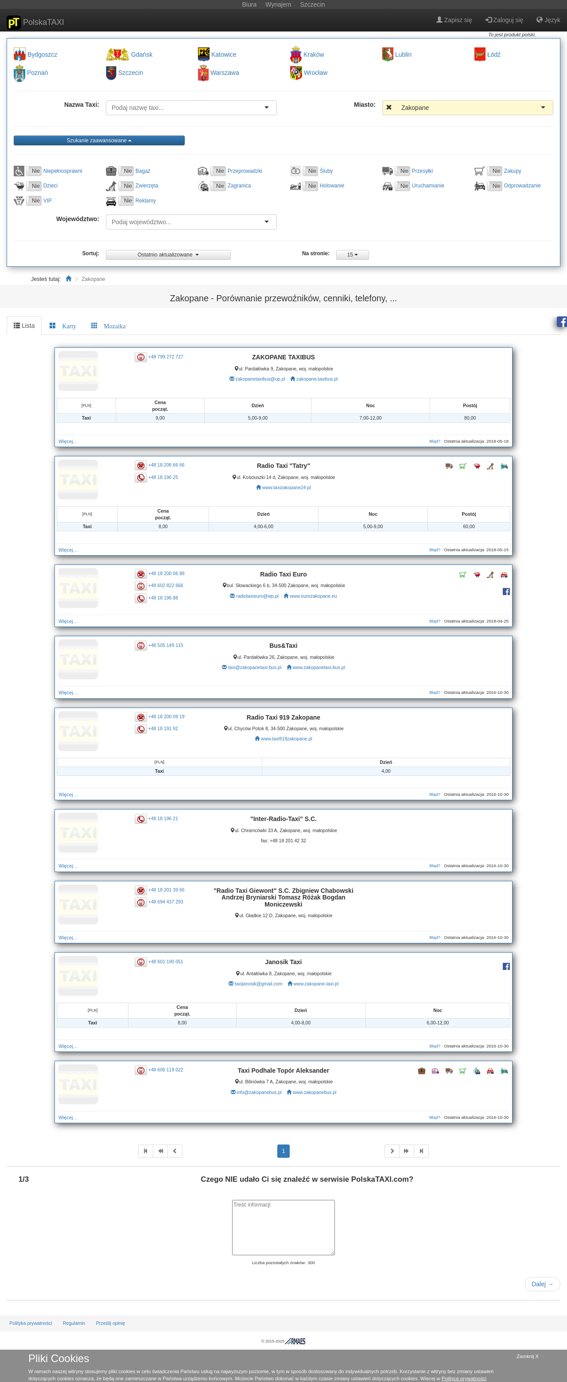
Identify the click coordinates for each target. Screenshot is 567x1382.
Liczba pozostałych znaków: (279, 1262)
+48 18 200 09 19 (166, 716)
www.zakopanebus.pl (315, 1092)
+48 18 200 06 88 (166, 573)
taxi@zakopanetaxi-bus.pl (254, 667)
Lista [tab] (24, 325)
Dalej (543, 1284)
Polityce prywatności (464, 1378)
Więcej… (68, 441)
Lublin (403, 54)
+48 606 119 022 (165, 1069)
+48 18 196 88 (163, 597)
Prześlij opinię (110, 1323)
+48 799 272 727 (165, 356)
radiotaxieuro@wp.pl (257, 596)
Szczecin (130, 73)
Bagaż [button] (143, 171)
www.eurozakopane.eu (313, 596)
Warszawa (224, 73)
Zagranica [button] (239, 186)
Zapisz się (454, 19)
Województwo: (77, 218)
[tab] (63, 325)
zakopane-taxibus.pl (317, 379)
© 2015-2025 (283, 1341)
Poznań (37, 73)
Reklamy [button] (146, 201)
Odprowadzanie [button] (522, 186)
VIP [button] (47, 201)
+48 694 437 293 (165, 901)
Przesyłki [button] (422, 171)
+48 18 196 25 (163, 476)
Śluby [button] (326, 171)
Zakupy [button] (512, 171)
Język (548, 19)
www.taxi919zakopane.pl (286, 738)
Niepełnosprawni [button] (62, 171)
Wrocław (315, 73)
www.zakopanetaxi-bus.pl (319, 667)
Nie (36, 171)
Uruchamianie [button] (428, 186)
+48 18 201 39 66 (166, 889)
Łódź (494, 54)
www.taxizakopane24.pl (286, 487)
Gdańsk (141, 54)
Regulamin (74, 1323)
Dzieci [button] (50, 186)
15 (352, 255)
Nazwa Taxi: (81, 104)
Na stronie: (316, 253)
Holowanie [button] (332, 186)
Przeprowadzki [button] (245, 171)
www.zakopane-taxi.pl (316, 983)
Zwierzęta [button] (147, 186)
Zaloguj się (504, 19)
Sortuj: (90, 253)
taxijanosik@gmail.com (259, 983)
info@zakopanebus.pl (259, 1092)
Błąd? (434, 441)
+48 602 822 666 (165, 585)
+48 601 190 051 (165, 961)
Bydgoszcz (42, 54)
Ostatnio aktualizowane (168, 255)
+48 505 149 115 (165, 644)
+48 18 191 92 (163, 728)
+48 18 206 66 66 (166, 464)
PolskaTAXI (35, 23)
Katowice (224, 54)
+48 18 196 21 (163, 818)
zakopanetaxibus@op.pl (260, 379)
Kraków (313, 54)
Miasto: (365, 104)
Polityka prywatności (30, 1323)
